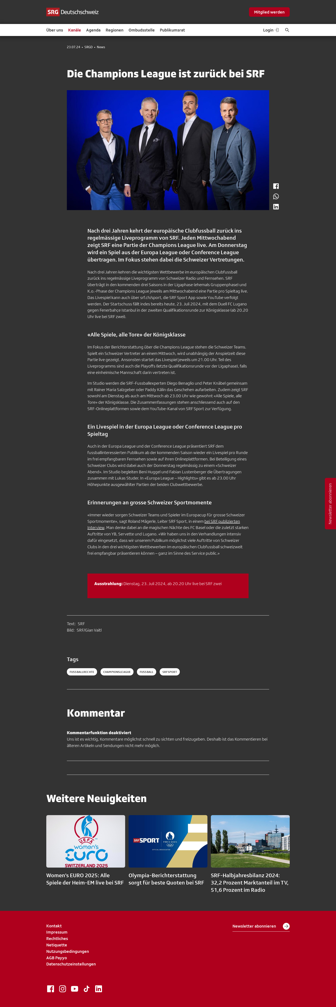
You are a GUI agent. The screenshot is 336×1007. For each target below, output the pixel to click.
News (101, 47)
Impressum (57, 932)
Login (271, 30)
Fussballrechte (82, 672)
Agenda (93, 30)
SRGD (88, 47)
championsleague (117, 672)
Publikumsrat (172, 30)
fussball (146, 672)
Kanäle (74, 30)
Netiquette (56, 945)
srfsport (169, 672)
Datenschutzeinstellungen (71, 964)
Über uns (54, 30)
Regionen (114, 30)
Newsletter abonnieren (261, 926)
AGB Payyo (56, 957)
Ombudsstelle (142, 30)
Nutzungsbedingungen (67, 951)
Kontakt (54, 925)
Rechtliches (57, 938)
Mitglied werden (269, 12)
